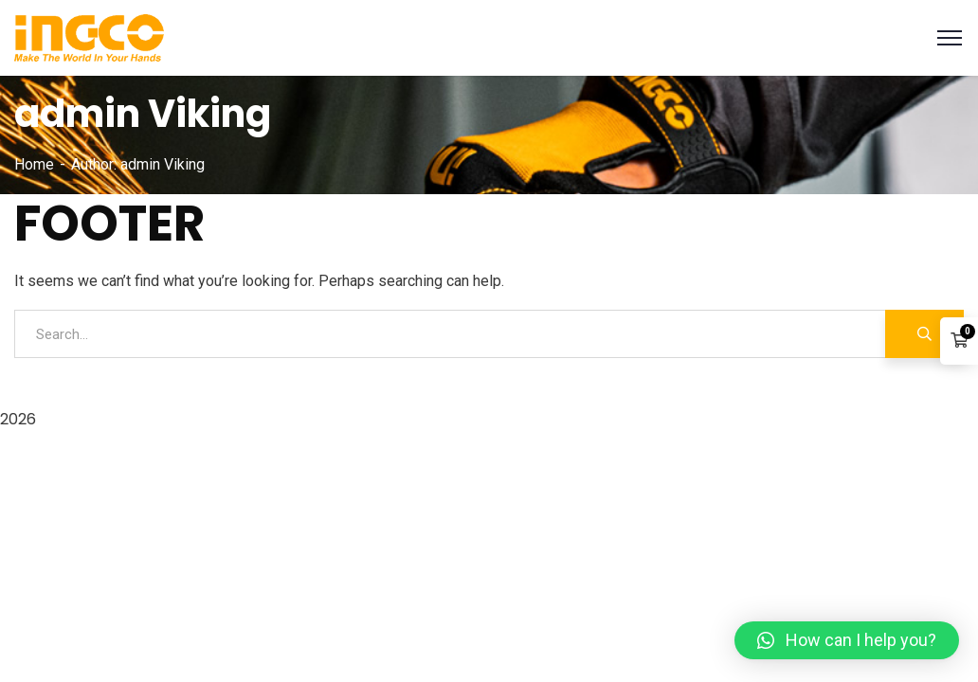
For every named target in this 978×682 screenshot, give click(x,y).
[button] (846, 640)
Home (34, 164)
